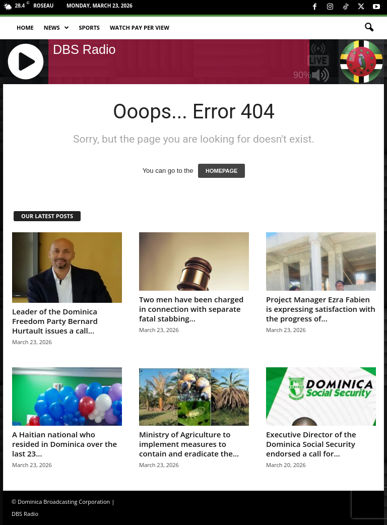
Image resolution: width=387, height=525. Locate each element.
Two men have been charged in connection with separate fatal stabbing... (191, 308)
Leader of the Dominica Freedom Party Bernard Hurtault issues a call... (55, 321)
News (56, 28)
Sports (89, 27)
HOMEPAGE (221, 171)
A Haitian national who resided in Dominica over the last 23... (64, 443)
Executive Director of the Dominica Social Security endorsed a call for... (311, 443)
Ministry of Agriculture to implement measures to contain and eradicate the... (189, 443)
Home (25, 27)
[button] (369, 28)
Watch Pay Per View (139, 27)
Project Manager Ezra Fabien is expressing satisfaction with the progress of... (320, 308)
